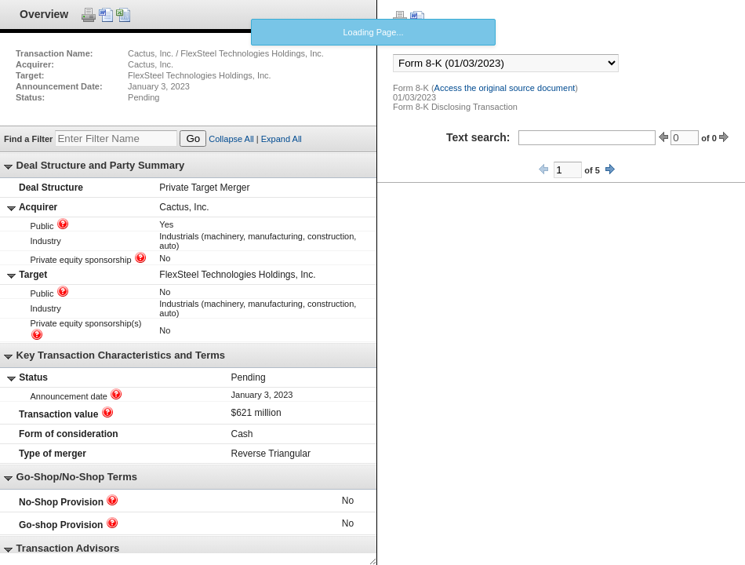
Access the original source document (505, 88)
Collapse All (231, 139)
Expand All (281, 139)
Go (193, 138)
